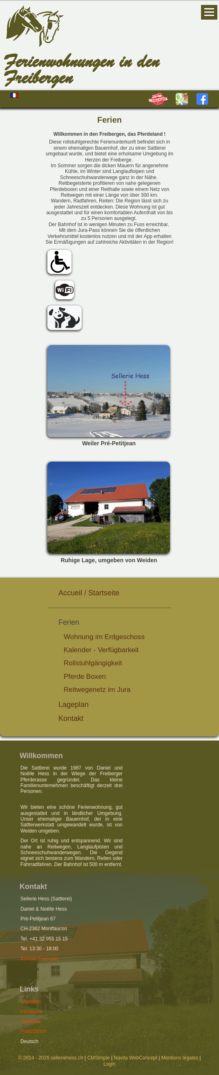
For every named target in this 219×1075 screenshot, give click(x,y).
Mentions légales (179, 1058)
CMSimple (98, 1058)
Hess (65, 47)
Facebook (31, 1011)
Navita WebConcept (136, 1058)
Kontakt (70, 718)
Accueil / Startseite (88, 593)
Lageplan (73, 704)
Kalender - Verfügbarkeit (101, 650)
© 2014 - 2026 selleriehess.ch (50, 1058)
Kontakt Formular (39, 959)
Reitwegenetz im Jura (97, 689)
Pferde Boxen (85, 676)
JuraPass (30, 1021)
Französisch (33, 1031)
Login (109, 1064)
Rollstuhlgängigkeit (93, 663)
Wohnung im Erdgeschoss (104, 637)
